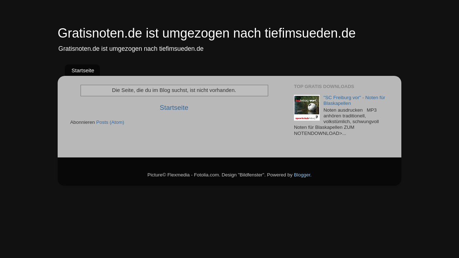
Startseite (83, 70)
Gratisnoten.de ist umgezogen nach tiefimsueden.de (207, 33)
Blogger (302, 174)
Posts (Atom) (110, 122)
